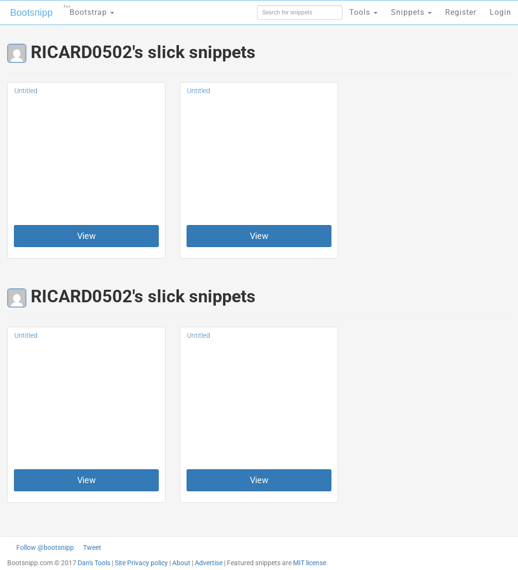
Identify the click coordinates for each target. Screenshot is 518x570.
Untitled (25, 91)
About (181, 563)
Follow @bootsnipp (45, 547)
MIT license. (310, 563)
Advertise (209, 563)
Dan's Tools (94, 563)
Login (500, 12)
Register (460, 12)
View (86, 236)
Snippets (411, 12)
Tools (363, 12)
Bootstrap (89, 9)
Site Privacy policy (141, 563)
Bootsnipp (31, 12)
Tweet (92, 547)
